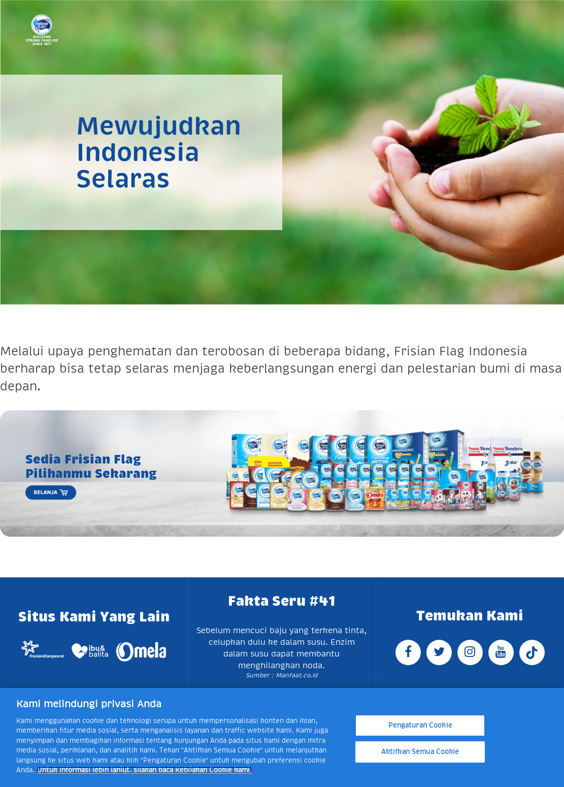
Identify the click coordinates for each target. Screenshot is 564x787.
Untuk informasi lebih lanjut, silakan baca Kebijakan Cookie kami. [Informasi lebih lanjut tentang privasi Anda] (144, 770)
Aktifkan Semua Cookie (420, 751)
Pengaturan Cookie (420, 725)
